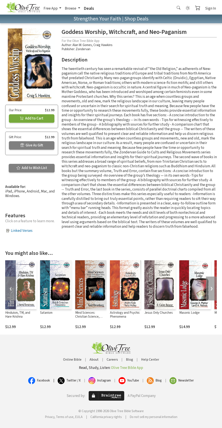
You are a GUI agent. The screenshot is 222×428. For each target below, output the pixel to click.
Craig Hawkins (103, 45)
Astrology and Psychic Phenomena (125, 314)
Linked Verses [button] (22, 230)
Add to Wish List (31, 168)
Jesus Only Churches (158, 312)
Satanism (46, 312)
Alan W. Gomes (82, 45)
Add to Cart (31, 118)
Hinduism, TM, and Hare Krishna (17, 314)
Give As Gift (31, 145)
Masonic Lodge (189, 312)
